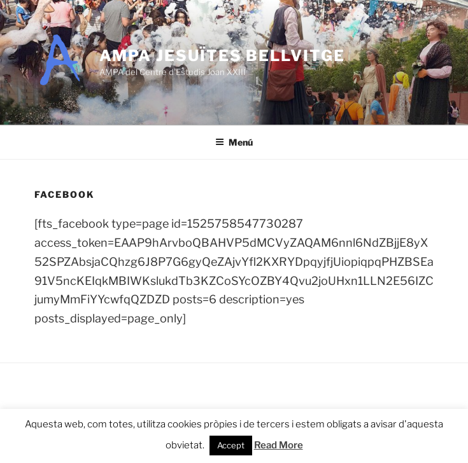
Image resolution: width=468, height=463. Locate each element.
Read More (278, 445)
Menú (234, 142)
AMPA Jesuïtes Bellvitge (222, 55)
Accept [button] (231, 445)
